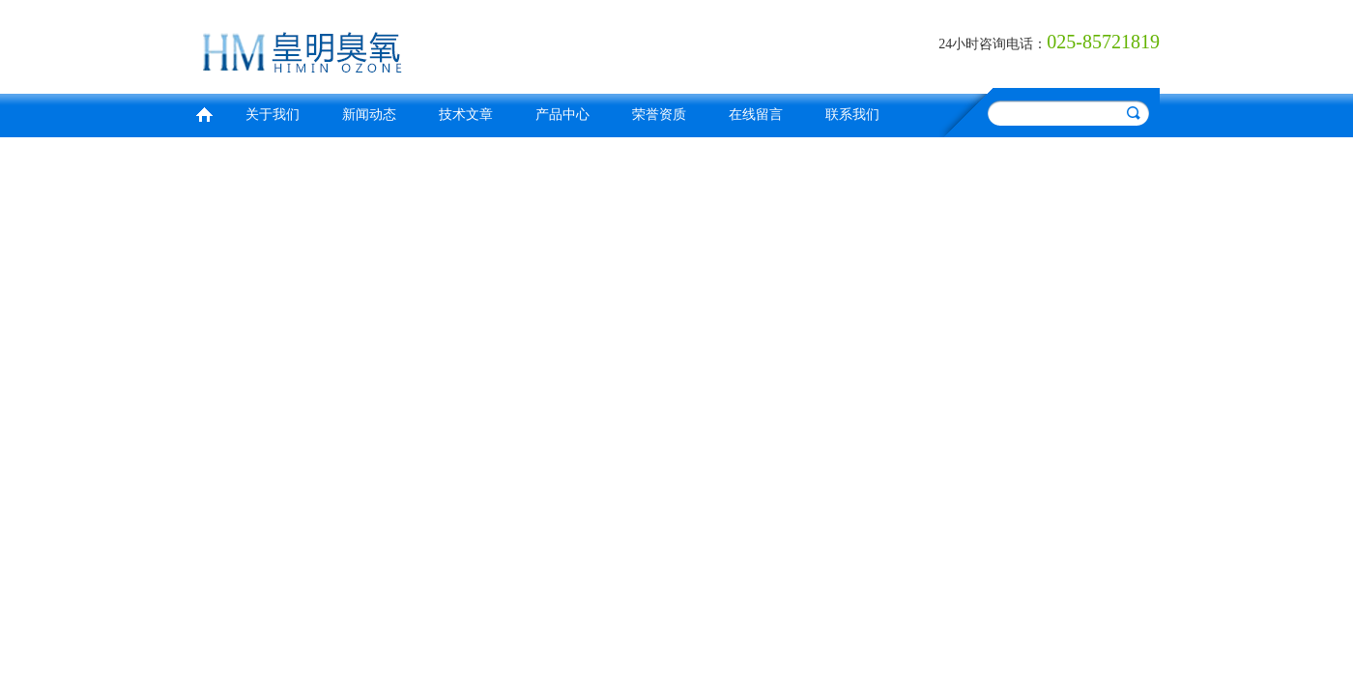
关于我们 (272, 114)
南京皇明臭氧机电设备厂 (430, 44)
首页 (204, 112)
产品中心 (562, 114)
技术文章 (466, 114)
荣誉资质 (659, 114)
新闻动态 (369, 114)
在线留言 (756, 114)
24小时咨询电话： (992, 44)
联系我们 (852, 114)
